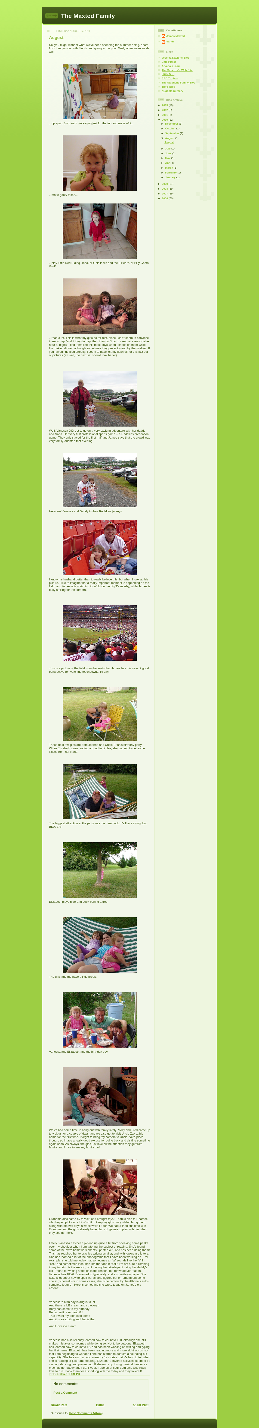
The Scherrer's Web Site (177, 70)
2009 (165, 183)
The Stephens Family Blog (178, 82)
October (170, 128)
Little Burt (168, 74)
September (172, 133)
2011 (165, 114)
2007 (165, 193)
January (170, 177)
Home (100, 1405)
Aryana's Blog (171, 65)
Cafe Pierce (169, 61)
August (170, 138)
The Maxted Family (88, 15)
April (168, 162)
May (168, 157)
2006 (165, 198)
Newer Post (59, 1405)
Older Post (140, 1405)
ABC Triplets (170, 78)
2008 (165, 188)
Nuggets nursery (172, 90)
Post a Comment (65, 1392)
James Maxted (175, 35)
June (168, 153)
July (168, 148)
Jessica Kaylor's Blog (175, 57)
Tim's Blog (168, 86)
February (171, 172)
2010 (165, 119)
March (169, 167)
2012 (165, 109)
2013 (165, 105)
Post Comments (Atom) (86, 1413)
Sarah (170, 41)
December (172, 123)
